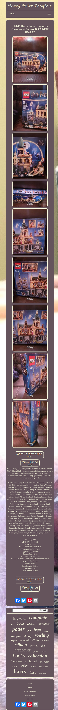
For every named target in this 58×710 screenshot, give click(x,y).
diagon (14, 640)
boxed (33, 661)
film (43, 645)
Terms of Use (30, 695)
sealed (46, 631)
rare (11, 624)
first (32, 672)
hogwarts (19, 618)
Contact (30, 687)
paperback (25, 640)
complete (38, 617)
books (19, 655)
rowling (42, 635)
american (44, 662)
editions (31, 624)
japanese (36, 651)
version (34, 645)
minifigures (16, 636)
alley (44, 651)
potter (18, 629)
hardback (44, 624)
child (33, 666)
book (20, 623)
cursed (45, 640)
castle (35, 640)
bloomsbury (18, 661)
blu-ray (28, 636)
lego (37, 629)
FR (32, 699)
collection (37, 655)
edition (21, 644)
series (24, 666)
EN (28, 699)
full (29, 630)
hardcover (22, 650)
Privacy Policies (30, 691)
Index (30, 683)
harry (20, 671)
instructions (42, 674)
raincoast (43, 666)
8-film (14, 667)
